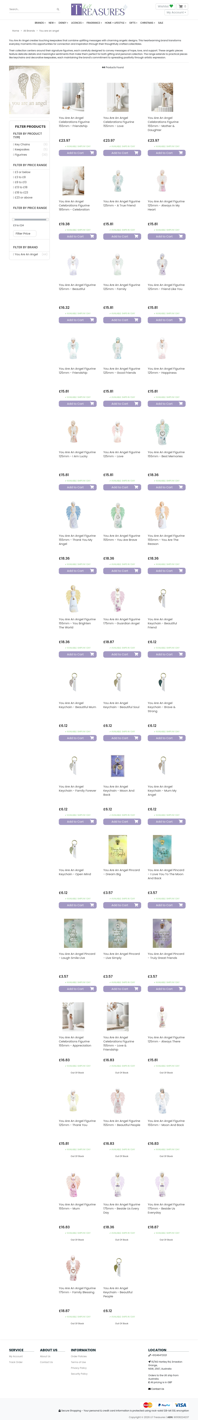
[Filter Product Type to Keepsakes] (29, 149)
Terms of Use (78, 1362)
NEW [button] (51, 22)
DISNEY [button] (62, 22)
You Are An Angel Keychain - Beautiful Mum (77, 705)
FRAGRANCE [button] (93, 22)
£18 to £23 (20, 192)
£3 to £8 (19, 177)
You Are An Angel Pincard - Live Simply (121, 956)
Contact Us (46, 1362)
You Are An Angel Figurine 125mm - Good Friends (121, 371)
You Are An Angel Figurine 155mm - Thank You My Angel (77, 540)
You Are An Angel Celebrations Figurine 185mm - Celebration (74, 205)
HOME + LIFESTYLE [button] (115, 22)
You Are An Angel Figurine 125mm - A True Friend (121, 203)
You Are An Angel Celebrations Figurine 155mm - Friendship (74, 122)
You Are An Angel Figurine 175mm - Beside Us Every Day (121, 1208)
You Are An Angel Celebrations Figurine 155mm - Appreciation (75, 1041)
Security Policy (79, 1373)
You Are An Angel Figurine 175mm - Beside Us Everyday (166, 1208)
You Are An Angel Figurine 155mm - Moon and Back (166, 1123)
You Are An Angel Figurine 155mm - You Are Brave (121, 538)
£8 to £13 (19, 182)
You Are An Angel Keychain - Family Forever (77, 788)
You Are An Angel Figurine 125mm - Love (121, 454)
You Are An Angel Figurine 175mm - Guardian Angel (121, 621)
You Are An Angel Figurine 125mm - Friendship (77, 371)
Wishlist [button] (165, 6)
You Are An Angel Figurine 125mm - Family (121, 287)
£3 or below (21, 172)
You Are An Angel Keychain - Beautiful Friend (162, 623)
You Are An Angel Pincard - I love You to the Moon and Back (166, 874)
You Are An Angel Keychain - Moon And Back (118, 790)
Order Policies (79, 1356)
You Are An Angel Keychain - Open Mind (75, 872)
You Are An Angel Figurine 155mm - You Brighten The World (77, 623)
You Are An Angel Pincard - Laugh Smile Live (77, 956)
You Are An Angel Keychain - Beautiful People (117, 1292)
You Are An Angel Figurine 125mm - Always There (166, 1039)
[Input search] (34, 9)
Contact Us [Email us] (156, 1389)
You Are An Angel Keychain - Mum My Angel (162, 790)
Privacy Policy (79, 1368)
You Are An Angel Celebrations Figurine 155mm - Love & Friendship (118, 1043)
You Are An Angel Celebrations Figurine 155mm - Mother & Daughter (163, 124)
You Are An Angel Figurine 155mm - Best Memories (166, 454)
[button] (29, 127)
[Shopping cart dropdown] (182, 6)
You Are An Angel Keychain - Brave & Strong (161, 707)
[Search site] (58, 9)
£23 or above (22, 197)
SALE (160, 22)
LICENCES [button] (76, 22)
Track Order (16, 1362)
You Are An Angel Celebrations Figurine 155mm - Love (118, 122)
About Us (45, 1356)
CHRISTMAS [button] (146, 22)
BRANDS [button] (39, 22)
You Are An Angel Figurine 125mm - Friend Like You (166, 287)
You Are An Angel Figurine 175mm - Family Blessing (77, 1290)
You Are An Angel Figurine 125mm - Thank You (77, 1123)
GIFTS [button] (132, 22)
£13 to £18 (20, 187)
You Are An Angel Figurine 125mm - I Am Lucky (77, 454)
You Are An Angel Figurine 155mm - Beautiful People (121, 1123)
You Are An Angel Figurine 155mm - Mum (77, 1206)
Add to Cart (78, 153)
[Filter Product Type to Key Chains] (29, 144)
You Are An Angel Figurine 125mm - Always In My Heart (166, 205)
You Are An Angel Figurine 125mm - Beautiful (77, 287)
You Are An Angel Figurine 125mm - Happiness (166, 371)
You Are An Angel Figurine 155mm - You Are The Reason (166, 540)
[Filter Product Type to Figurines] (29, 154)
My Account (175, 12)
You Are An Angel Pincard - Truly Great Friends (166, 956)
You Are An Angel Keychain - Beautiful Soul (121, 705)
